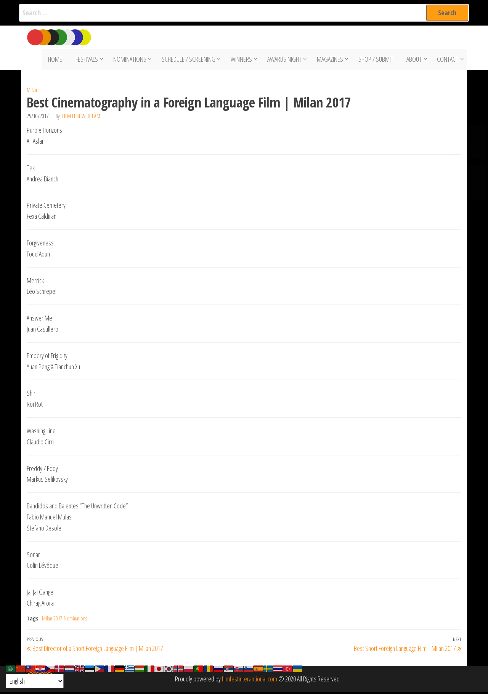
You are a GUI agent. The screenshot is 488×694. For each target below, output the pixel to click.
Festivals (87, 60)
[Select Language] (35, 681)
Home (58, 60)
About (413, 60)
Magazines (331, 60)
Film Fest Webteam (81, 117)
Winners (242, 60)
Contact (447, 60)
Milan (32, 91)
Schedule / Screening (189, 60)
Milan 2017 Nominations (64, 620)
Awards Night (285, 60)
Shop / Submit (376, 60)
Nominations (130, 60)
